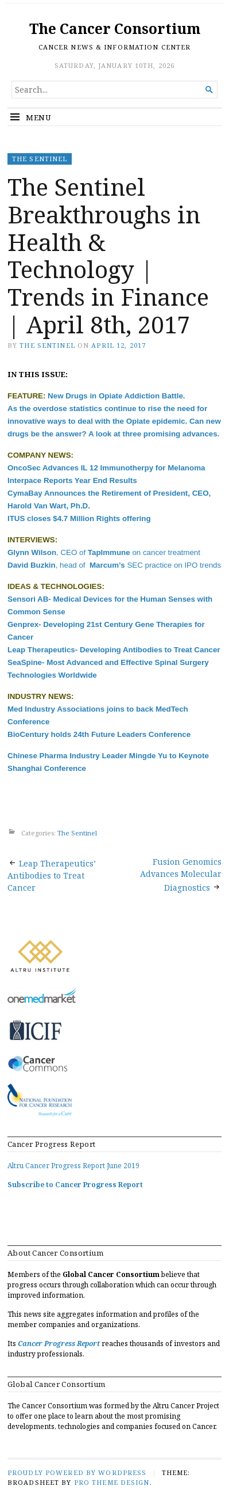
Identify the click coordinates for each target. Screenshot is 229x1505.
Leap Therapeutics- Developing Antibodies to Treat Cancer (113, 649)
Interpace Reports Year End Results (72, 480)
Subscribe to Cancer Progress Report (75, 1184)
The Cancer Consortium (114, 28)
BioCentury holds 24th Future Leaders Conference (99, 734)
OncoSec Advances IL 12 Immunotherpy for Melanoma (106, 467)
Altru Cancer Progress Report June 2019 (73, 1165)
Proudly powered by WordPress (76, 1472)
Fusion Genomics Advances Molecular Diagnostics (181, 874)
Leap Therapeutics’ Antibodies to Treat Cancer (51, 875)
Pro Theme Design (112, 1482)
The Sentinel (39, 158)
